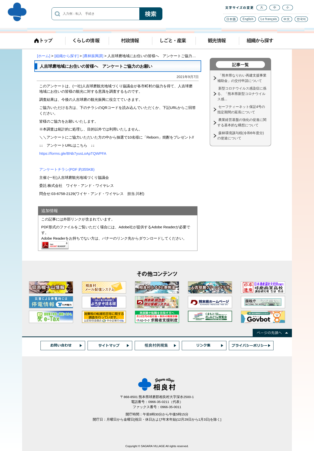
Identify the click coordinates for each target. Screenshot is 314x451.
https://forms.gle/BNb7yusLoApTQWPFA (72, 153)
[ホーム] (43, 56)
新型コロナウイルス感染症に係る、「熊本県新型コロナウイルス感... (241, 93)
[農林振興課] (93, 56)
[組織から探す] (66, 56)
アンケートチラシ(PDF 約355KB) (66, 169)
